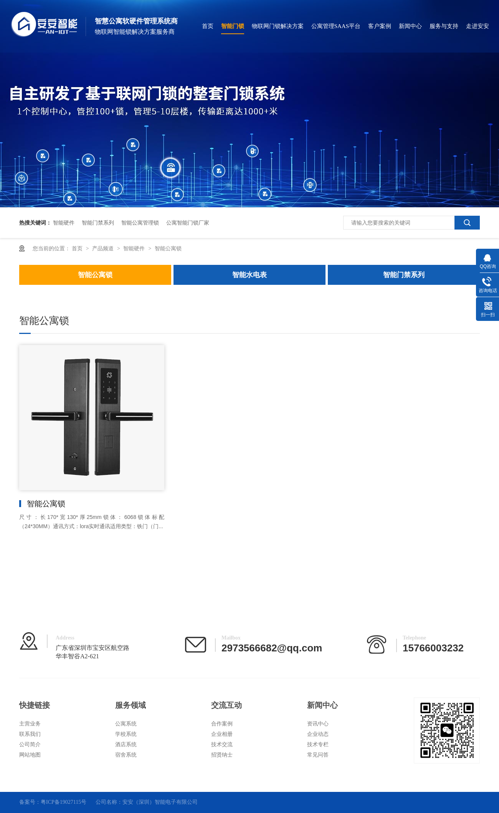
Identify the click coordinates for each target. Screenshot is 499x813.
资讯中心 (318, 724)
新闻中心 (410, 26)
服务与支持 (444, 26)
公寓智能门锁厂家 (187, 223)
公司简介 (30, 744)
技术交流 (222, 744)
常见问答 (318, 755)
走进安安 (477, 26)
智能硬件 (63, 223)
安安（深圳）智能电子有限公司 (160, 802)
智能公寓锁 (168, 248)
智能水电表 (249, 275)
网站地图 (30, 755)
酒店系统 (126, 744)
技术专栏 (318, 744)
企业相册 (222, 734)
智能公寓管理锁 (140, 223)
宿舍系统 (126, 755)
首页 (207, 26)
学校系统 (126, 734)
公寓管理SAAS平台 (335, 26)
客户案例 (379, 26)
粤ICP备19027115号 (63, 802)
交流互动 (226, 705)
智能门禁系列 (98, 223)
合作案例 (222, 724)
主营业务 (30, 724)
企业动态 (318, 734)
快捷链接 (34, 705)
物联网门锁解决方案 (278, 26)
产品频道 (103, 248)
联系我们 (30, 734)
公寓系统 (126, 724)
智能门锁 (232, 26)
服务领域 (130, 705)
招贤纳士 (222, 755)
